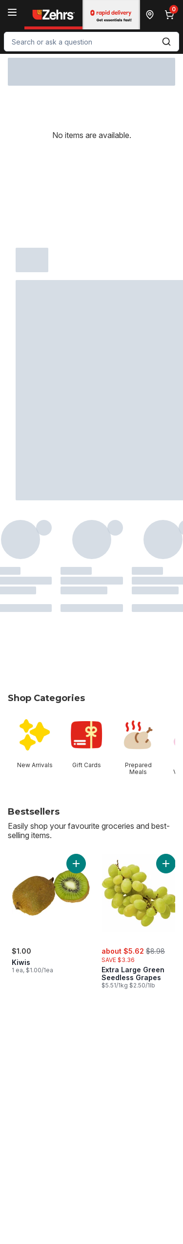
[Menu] (12, 12)
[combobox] (91, 41)
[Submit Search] (166, 42)
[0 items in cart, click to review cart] (171, 14)
